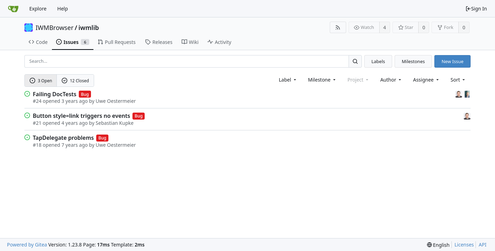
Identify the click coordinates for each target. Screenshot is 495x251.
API (482, 244)
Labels (378, 61)
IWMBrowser (55, 27)
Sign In (476, 8)
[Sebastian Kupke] (459, 93)
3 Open (41, 81)
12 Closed (75, 81)
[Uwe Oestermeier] (467, 93)
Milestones (413, 61)
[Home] (13, 8)
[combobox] (288, 80)
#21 (37, 123)
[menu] (458, 80)
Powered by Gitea (27, 244)
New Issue (453, 61)
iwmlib (88, 27)
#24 (37, 101)
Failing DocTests (54, 94)
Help (62, 8)
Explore (37, 8)
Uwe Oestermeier (116, 101)
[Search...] (355, 61)
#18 (37, 145)
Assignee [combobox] (426, 79)
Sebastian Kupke (115, 123)
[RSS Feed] (338, 27)
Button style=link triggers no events (81, 115)
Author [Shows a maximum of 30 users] (391, 79)
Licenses (464, 244)
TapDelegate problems (63, 137)
